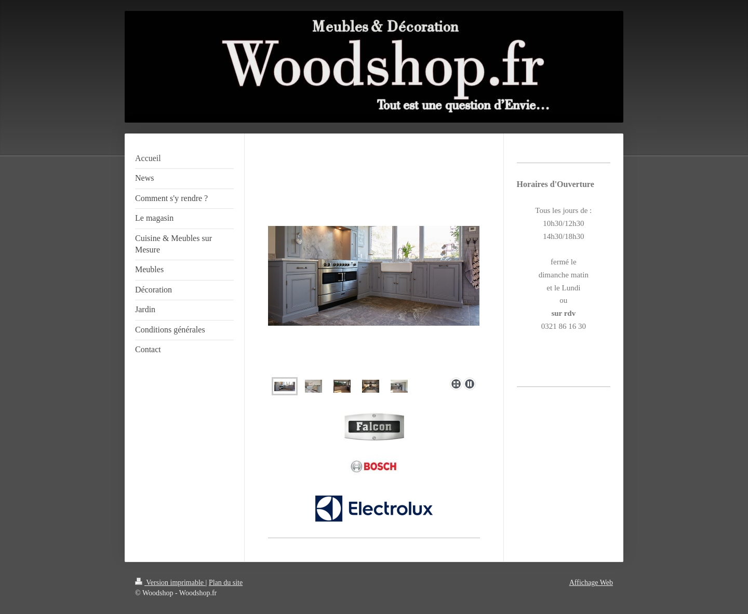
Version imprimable (170, 582)
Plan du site (226, 582)
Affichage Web (591, 582)
